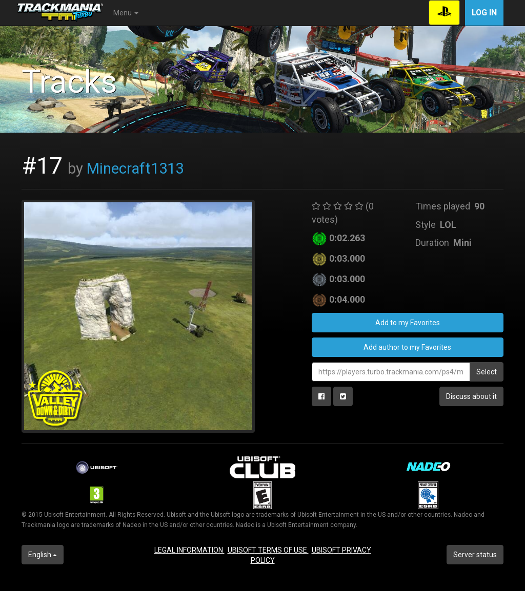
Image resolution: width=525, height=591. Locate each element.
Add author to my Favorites (407, 347)
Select (486, 372)
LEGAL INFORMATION (189, 550)
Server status (475, 555)
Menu (125, 13)
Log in (484, 12)
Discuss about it (471, 396)
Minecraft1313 (135, 168)
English (42, 555)
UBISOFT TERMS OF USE (268, 550)
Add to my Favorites (407, 323)
